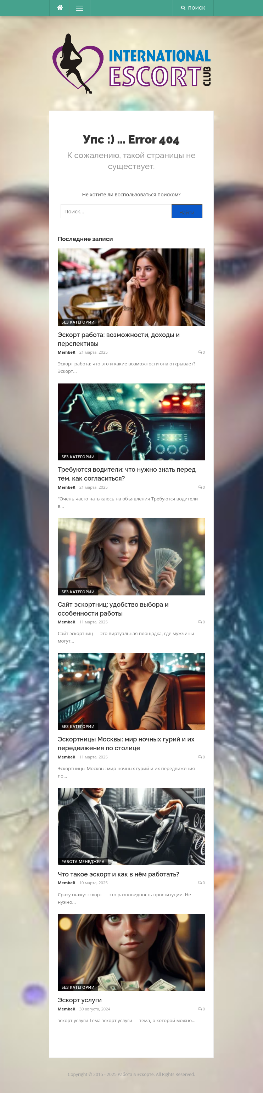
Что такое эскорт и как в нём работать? (118, 874)
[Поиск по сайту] (131, 211)
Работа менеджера (83, 861)
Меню (77, 8)
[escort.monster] (59, 8)
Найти (187, 212)
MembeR (66, 352)
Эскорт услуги (80, 1000)
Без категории (78, 322)
